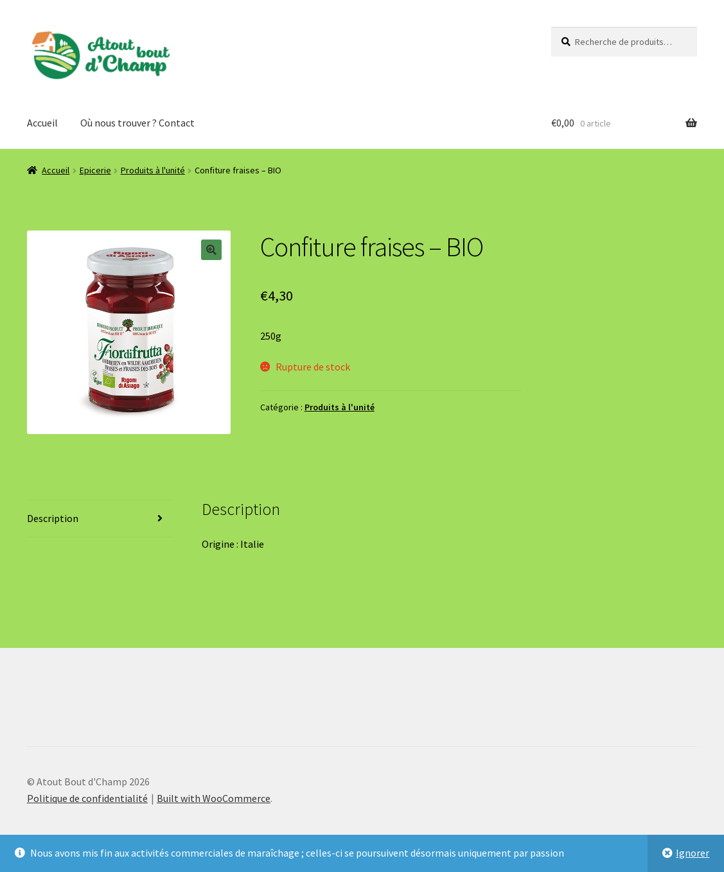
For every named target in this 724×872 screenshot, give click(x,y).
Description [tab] (52, 518)
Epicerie (95, 170)
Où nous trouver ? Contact (137, 122)
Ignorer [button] (692, 852)
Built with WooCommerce (213, 798)
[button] (211, 250)
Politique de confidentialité (87, 798)
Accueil (42, 122)
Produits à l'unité (153, 170)
